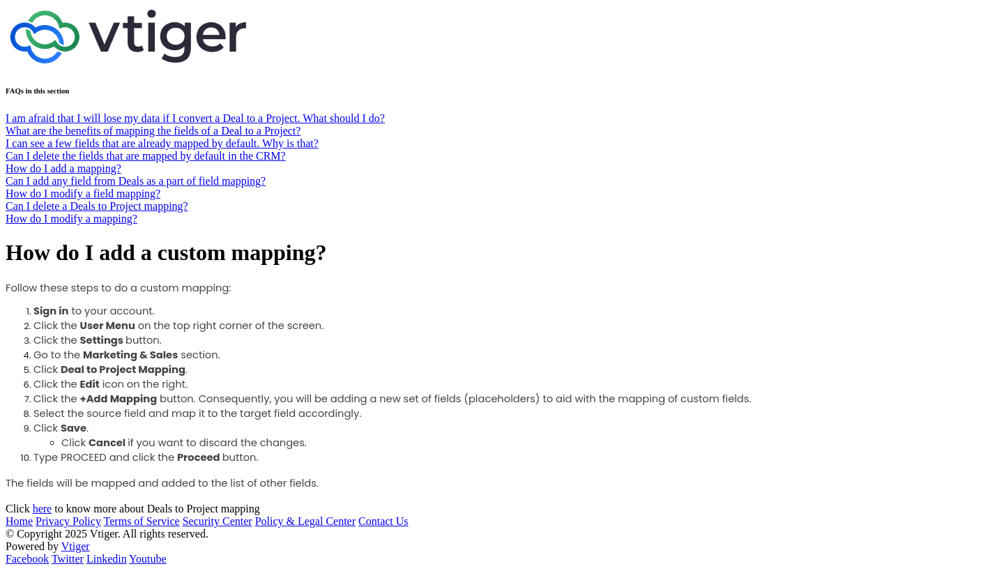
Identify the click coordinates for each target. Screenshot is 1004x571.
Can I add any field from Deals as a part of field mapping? (136, 181)
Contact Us (383, 521)
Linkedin (106, 559)
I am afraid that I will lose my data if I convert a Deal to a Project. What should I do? (195, 118)
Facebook (27, 559)
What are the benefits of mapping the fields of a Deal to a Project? (153, 131)
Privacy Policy (68, 521)
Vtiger (75, 546)
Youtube (148, 559)
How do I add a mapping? (63, 168)
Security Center (217, 521)
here (42, 509)
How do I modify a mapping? (71, 218)
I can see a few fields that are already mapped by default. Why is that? (162, 143)
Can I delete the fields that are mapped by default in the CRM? (146, 156)
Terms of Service (142, 521)
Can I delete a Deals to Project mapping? (97, 206)
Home (19, 521)
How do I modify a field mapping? (83, 193)
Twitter (68, 559)
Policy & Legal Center (305, 521)
